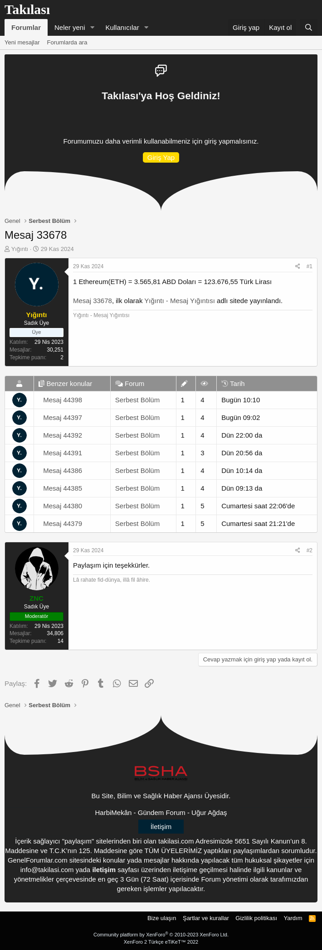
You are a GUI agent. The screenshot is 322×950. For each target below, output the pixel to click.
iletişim (104, 869)
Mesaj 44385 (62, 488)
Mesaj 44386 (62, 470)
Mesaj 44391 (62, 453)
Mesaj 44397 (62, 417)
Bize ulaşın (161, 918)
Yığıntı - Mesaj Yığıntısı (179, 300)
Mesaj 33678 (92, 300)
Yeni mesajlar (22, 42)
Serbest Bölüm (137, 400)
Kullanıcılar (122, 27)
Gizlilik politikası (256, 918)
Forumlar (26, 27)
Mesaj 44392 (62, 435)
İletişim (161, 826)
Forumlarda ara (67, 42)
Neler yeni (69, 27)
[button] (92, 27)
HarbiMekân (113, 812)
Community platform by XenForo (161, 934)
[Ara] (308, 27)
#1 (309, 266)
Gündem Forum (161, 812)
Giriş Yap (161, 157)
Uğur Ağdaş (209, 812)
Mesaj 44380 (62, 506)
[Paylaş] (297, 266)
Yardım (293, 918)
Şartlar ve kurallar (206, 918)
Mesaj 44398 (62, 400)
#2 (309, 550)
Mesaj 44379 (62, 523)
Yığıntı (20, 249)
